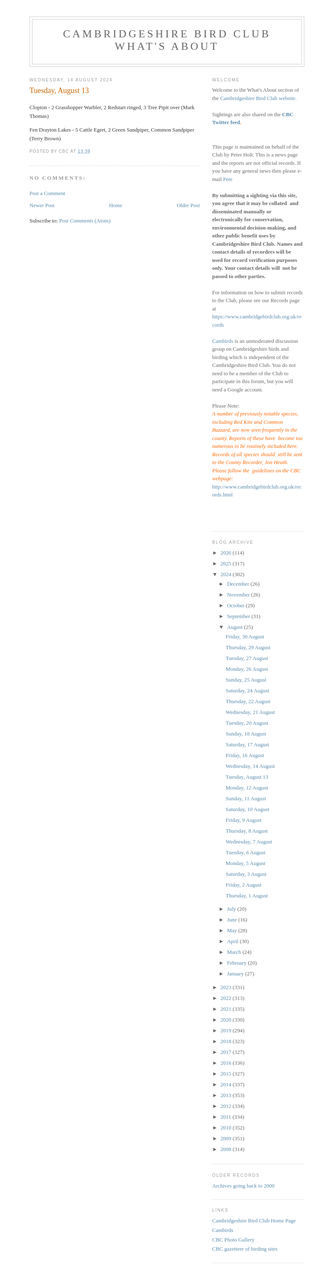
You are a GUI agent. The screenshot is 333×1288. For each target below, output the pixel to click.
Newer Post (41, 205)
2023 (226, 987)
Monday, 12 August (246, 788)
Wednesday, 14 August (249, 766)
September (239, 616)
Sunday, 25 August (245, 680)
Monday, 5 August (245, 863)
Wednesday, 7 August (248, 841)
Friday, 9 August (243, 820)
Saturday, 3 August (245, 874)
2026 (226, 553)
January (236, 973)
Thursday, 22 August (247, 701)
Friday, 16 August (244, 755)
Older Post (188, 205)
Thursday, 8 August (246, 831)
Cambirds (222, 341)
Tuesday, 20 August (246, 723)
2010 (226, 1127)
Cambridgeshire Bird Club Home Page (254, 1220)
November (239, 594)
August (235, 627)
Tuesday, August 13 (246, 777)
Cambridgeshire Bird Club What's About (167, 40)
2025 (226, 563)
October (236, 605)
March (234, 952)
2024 (226, 574)
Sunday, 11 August (245, 798)
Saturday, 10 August (247, 809)
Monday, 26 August (246, 669)
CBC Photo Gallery (233, 1240)
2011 (226, 1117)
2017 (226, 1052)
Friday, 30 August (244, 636)
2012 (226, 1106)
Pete (227, 179)
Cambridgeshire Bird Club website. (258, 98)
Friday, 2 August (243, 885)
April (233, 941)
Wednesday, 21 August (249, 712)
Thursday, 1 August (246, 895)
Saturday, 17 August (247, 744)
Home (115, 205)
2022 (226, 998)
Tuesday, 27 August (246, 658)
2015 (226, 1073)
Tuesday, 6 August (245, 852)
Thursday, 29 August (247, 647)
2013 (226, 1095)
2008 (226, 1149)
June (232, 920)
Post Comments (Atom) (85, 221)
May (232, 930)
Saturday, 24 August (247, 690)
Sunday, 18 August (245, 734)
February (237, 963)
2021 (226, 1009)
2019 (226, 1030)
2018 (226, 1041)
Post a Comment (47, 193)
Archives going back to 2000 (243, 1186)
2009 (226, 1138)
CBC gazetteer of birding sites (244, 1249)
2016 (226, 1063)
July (232, 909)
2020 (226, 1020)
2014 (226, 1084)
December (239, 584)
